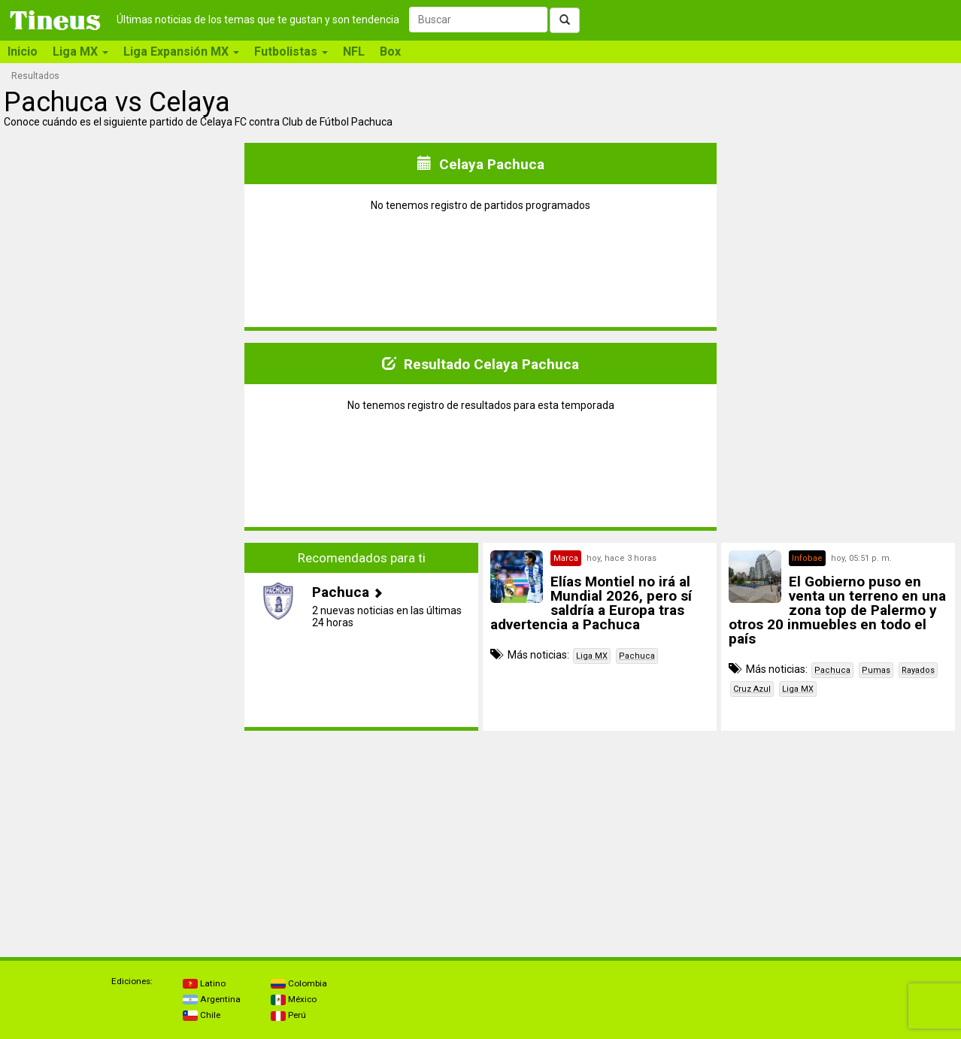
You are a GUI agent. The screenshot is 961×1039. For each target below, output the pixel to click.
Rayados (918, 670)
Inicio (23, 51)
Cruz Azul (752, 689)
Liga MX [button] (80, 51)
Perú (288, 1015)
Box (390, 51)
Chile (201, 1015)
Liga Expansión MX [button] (181, 51)
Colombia (299, 983)
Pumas (876, 670)
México (294, 999)
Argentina (212, 999)
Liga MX (592, 656)
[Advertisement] (123, 637)
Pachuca (637, 656)
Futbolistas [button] (291, 51)
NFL (354, 51)
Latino (204, 983)
